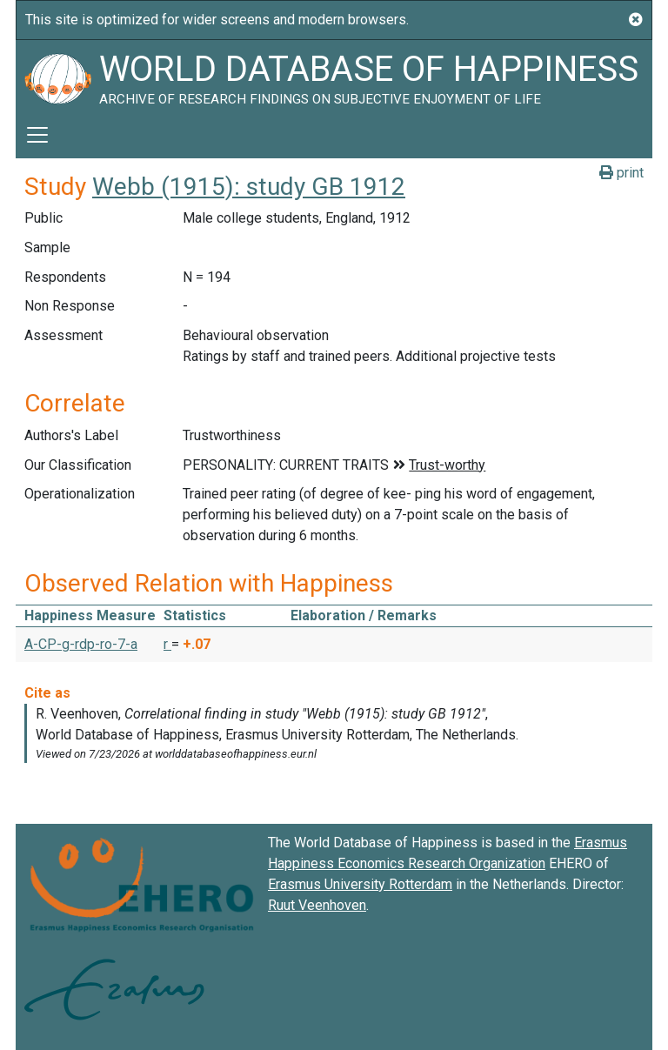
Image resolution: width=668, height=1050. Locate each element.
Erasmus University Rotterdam (360, 884)
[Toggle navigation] (37, 134)
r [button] (167, 644)
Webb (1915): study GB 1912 (248, 186)
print (621, 172)
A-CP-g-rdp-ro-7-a (80, 644)
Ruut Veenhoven (317, 905)
